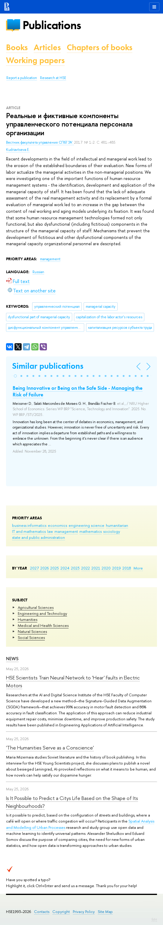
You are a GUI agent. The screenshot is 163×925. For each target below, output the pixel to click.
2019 (116, 568)
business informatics (29, 525)
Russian (38, 272)
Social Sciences (31, 637)
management (66, 531)
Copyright (61, 911)
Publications (52, 25)
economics (57, 525)
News (12, 658)
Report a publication (21, 77)
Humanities (27, 619)
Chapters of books (99, 47)
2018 (126, 568)
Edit (154, 919)
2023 (75, 568)
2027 (34, 568)
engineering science (86, 525)
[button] (15, 376)
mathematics (90, 531)
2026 (44, 568)
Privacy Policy (84, 911)
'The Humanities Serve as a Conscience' (50, 747)
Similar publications (47, 366)
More (138, 568)
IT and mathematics (29, 531)
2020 (106, 568)
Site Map (105, 911)
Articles (47, 47)
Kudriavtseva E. (18, 149)
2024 (64, 568)
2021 (95, 568)
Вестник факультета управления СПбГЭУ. (40, 142)
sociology (111, 531)
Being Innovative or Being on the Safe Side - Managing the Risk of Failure (78, 391)
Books (17, 47)
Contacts (41, 911)
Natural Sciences (32, 631)
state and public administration (38, 537)
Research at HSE (53, 77)
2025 (54, 568)
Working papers (35, 60)
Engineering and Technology (42, 613)
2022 (85, 568)
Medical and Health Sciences (43, 625)
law (50, 531)
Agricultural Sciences (36, 607)
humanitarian (117, 525)
